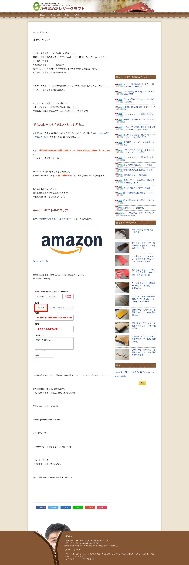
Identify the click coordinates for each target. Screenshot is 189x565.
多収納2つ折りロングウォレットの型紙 (139, 120)
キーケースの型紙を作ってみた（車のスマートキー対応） (138, 85)
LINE (78, 507)
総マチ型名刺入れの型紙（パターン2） (138, 194)
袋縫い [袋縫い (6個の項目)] (124, 376)
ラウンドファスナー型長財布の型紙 (138, 114)
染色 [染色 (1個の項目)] (146, 372)
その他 (76, 15)
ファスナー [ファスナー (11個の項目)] (126, 372)
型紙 (67, 15)
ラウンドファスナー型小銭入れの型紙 (138, 158)
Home (42, 15)
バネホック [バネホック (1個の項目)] (117, 372)
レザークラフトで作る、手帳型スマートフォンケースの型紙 (138, 151)
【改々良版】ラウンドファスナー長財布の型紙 (138, 93)
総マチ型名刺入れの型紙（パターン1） (138, 201)
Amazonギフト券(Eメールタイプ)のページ (57, 219)
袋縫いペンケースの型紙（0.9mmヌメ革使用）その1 (138, 181)
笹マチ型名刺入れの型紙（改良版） (138, 170)
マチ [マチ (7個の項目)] (134, 372)
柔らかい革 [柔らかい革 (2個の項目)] (151, 372)
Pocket (102, 507)
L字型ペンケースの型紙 (133, 208)
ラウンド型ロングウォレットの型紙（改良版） (138, 100)
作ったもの (55, 15)
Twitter (53, 507)
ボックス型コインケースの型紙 (136, 188)
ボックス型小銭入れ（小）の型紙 (137, 165)
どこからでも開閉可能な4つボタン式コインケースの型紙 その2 (139, 128)
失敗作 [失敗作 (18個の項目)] (141, 371)
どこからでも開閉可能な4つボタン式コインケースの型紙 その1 (139, 136)
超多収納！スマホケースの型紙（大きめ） (138, 143)
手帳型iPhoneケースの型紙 (135, 175)
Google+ (90, 507)
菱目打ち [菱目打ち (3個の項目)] (118, 376)
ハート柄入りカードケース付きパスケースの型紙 (138, 214)
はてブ (65, 507)
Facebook (41, 507)
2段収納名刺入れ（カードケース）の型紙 (139, 108)
